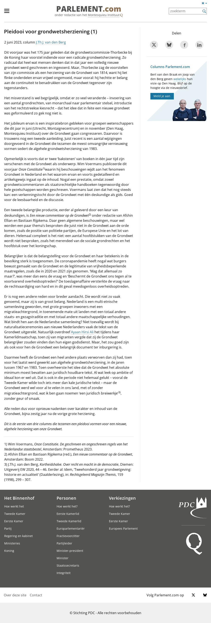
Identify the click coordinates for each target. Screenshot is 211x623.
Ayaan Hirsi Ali (82, 332)
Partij (8, 528)
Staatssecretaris (68, 565)
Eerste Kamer (13, 521)
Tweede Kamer (14, 514)
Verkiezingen (122, 498)
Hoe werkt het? (67, 506)
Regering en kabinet (18, 536)
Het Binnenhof (19, 498)
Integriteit (64, 573)
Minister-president (70, 551)
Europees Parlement (123, 528)
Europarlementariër (71, 528)
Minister (62, 558)
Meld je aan (162, 96)
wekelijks (179, 79)
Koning (9, 551)
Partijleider (64, 543)
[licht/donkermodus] (205, 4)
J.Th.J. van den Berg (51, 42)
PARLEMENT (88, 9)
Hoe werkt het (14, 506)
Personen (66, 498)
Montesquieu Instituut (104, 15)
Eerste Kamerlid (68, 514)
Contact (36, 595)
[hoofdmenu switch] (6, 13)
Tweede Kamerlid (69, 521)
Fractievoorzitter (68, 536)
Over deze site (15, 595)
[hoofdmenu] (9, 13)
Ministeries (12, 543)
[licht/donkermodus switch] (205, 3)
